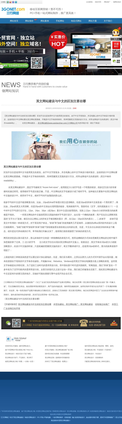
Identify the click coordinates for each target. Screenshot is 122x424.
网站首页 (14, 21)
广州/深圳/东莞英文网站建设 (10, 411)
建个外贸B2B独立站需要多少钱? (56, 346)
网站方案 (93, 21)
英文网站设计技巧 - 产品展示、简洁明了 (19, 357)
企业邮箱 (89, 2)
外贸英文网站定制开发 (44, 411)
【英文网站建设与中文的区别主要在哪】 (20, 116)
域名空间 (98, 2)
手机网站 (60, 21)
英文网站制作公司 (83, 411)
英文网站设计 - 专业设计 (93, 354)
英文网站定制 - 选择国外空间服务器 (57, 357)
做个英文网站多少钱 (28, 411)
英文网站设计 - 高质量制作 (94, 357)
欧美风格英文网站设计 (98, 411)
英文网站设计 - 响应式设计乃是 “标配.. (18, 354)
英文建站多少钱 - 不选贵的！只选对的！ (98, 350)
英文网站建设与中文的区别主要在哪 (22, 166)
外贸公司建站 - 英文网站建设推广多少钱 (59, 350)
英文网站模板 (71, 411)
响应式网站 (76, 21)
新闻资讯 (49, 108)
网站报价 (29, 21)
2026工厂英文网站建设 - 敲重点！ (56, 361)
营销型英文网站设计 (59, 411)
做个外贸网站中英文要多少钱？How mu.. (19, 350)
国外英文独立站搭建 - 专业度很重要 (57, 354)
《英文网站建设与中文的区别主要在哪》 (22, 299)
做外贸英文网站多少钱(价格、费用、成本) (99, 346)
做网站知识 (117, 2)
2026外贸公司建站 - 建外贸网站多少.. (18, 346)
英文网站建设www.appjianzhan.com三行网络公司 (58, 123)
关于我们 (108, 21)
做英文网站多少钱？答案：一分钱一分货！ (20, 361)
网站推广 (107, 2)
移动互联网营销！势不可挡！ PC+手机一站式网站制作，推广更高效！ (53, 11)
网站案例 (45, 21)
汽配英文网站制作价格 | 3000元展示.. (97, 361)
